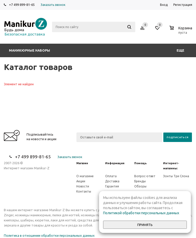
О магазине (85, 176)
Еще (183, 50)
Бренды (140, 181)
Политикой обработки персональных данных (141, 213)
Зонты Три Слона (176, 176)
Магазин (82, 163)
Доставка (112, 181)
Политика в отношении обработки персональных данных (49, 235)
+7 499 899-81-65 (22, 4)
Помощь (140, 163)
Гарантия (112, 186)
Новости (82, 186)
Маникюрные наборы (29, 50)
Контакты (83, 191)
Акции (80, 181)
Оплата (111, 176)
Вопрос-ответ (144, 176)
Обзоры (140, 186)
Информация (114, 163)
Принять (145, 225)
